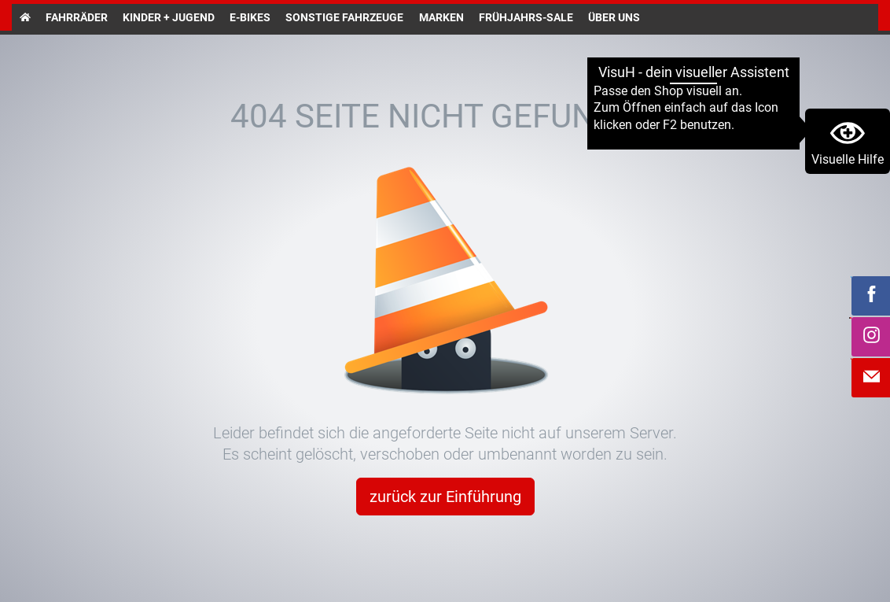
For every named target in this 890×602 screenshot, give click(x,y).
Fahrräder (77, 17)
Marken (441, 17)
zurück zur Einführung (445, 496)
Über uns (614, 17)
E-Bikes (250, 17)
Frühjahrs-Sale (526, 17)
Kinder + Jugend (169, 17)
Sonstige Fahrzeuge (344, 17)
